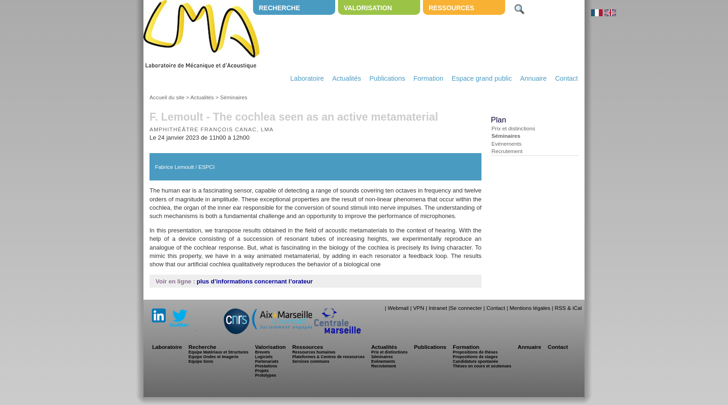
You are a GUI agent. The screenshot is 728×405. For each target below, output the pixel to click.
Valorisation (368, 8)
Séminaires (233, 97)
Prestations (266, 366)
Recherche (279, 8)
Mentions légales (529, 308)
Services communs (310, 361)
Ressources (451, 8)
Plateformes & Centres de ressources (328, 356)
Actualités (346, 78)
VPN (418, 308)
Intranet (438, 308)
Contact (566, 78)
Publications (387, 78)
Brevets (262, 352)
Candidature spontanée (475, 361)
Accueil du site (167, 97)
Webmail (398, 308)
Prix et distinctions (513, 128)
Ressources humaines (313, 352)
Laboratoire (307, 78)
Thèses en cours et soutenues (482, 366)
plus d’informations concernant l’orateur (255, 281)
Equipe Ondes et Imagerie (213, 356)
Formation (428, 78)
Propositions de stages (475, 356)
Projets (262, 370)
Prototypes (265, 375)
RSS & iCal (568, 308)
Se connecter (466, 308)
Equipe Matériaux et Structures (218, 352)
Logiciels (264, 356)
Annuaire (533, 78)
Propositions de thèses (475, 352)
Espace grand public (482, 78)
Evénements (506, 144)
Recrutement (506, 151)
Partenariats (267, 361)
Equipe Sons (200, 361)
